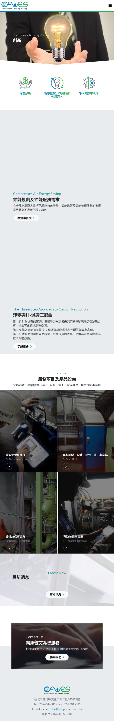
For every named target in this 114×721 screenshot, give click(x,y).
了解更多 (18, 346)
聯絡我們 (57, 663)
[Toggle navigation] (110, 5)
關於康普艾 (32, 218)
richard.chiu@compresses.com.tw (61, 709)
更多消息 (57, 594)
